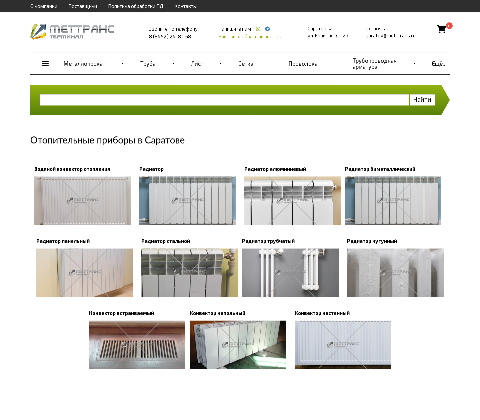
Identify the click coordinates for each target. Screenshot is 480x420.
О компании (43, 6)
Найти (422, 99)
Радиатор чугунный (372, 241)
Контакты (185, 6)
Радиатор (151, 169)
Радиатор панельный (63, 241)
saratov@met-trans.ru (391, 35)
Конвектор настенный (322, 313)
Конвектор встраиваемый (121, 313)
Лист (197, 63)
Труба (148, 63)
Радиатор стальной (165, 241)
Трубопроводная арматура (375, 63)
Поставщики (82, 6)
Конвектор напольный (217, 313)
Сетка (245, 63)
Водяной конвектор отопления (72, 169)
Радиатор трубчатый (268, 241)
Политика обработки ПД (135, 6)
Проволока (303, 63)
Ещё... (439, 63)
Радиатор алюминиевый (275, 169)
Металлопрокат (84, 63)
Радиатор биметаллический (380, 169)
